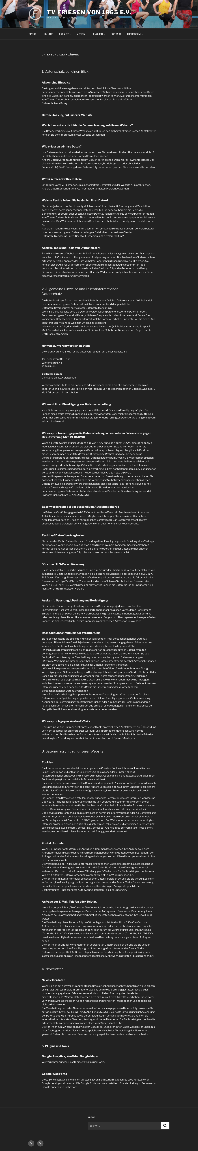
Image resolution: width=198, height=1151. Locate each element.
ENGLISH (99, 34)
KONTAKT (116, 34)
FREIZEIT (65, 34)
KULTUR (48, 34)
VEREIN (82, 34)
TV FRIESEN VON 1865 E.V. (89, 12)
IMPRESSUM (135, 34)
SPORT (34, 34)
